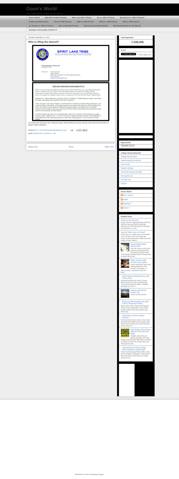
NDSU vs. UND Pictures (108, 22)
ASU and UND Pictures (63, 22)
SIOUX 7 (126, 208)
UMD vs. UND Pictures (85, 22)
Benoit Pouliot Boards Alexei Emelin (138, 245)
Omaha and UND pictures (39, 22)
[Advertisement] (136, 96)
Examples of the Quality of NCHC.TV (43, 30)
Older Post (109, 147)
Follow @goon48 (144, 55)
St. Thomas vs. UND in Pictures (41, 26)
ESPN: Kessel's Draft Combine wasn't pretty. (139, 261)
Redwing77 (127, 204)
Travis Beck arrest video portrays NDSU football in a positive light (134, 349)
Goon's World (41, 8)
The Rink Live (126, 180)
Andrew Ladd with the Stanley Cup (138, 291)
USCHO (124, 183)
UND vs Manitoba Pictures (68, 26)
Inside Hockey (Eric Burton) (131, 160)
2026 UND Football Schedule (56, 18)
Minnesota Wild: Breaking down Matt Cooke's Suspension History (135, 303)
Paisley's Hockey (127, 168)
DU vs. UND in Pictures (106, 18)
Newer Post (33, 147)
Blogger (101, 474)
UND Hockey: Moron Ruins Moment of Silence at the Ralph (140, 332)
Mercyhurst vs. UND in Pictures (132, 18)
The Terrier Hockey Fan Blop (131, 172)
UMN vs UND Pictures (130, 22)
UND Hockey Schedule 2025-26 (96, 26)
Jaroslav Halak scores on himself (133, 232)
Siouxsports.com (127, 176)
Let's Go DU (125, 164)
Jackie (125, 199)
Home (71, 147)
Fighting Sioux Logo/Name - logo (45, 133)
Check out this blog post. (130, 220)
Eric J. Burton (128, 195)
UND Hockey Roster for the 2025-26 (127, 26)
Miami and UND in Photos (82, 18)
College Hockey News (129, 157)
